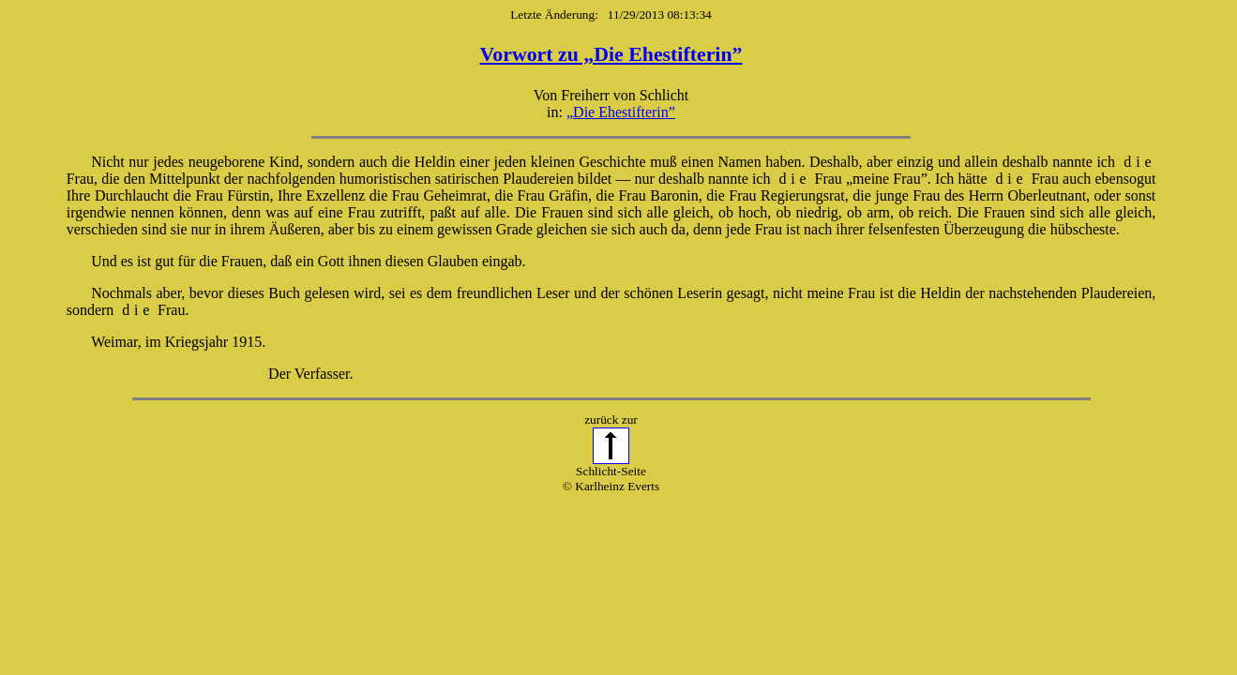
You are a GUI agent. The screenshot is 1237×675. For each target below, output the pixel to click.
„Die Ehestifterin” (620, 112)
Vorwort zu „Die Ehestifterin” (611, 54)
